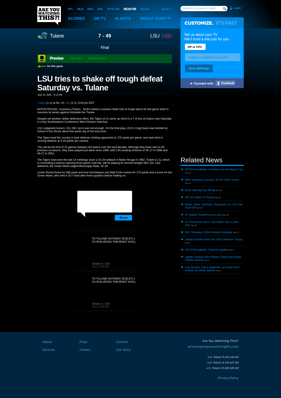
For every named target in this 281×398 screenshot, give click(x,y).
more (164, 9)
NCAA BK (113, 9)
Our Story (123, 349)
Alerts (123, 18)
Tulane (57, 35)
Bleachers (97, 58)
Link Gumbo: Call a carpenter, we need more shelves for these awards (212, 269)
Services (49, 349)
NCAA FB (130, 9)
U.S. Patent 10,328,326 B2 (222, 368)
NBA (90, 9)
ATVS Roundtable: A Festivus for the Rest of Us (214, 169)
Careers (85, 349)
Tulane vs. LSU (101, 263)
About (155, 18)
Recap (76, 58)
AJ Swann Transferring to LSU (203, 214)
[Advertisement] (212, 123)
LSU (154, 35)
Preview (56, 58)
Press (83, 342)
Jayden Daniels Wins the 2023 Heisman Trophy (214, 239)
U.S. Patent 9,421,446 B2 (222, 357)
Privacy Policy (228, 378)
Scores (76, 18)
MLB (80, 9)
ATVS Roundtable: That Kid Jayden (206, 249)
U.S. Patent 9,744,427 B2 (222, 362)
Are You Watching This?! (49, 15)
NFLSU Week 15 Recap (199, 197)
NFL (70, 9)
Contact (122, 342)
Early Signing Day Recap (200, 190)
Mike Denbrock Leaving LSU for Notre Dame (212, 179)
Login (237, 7)
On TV (100, 18)
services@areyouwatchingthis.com (212, 346)
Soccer (144, 9)
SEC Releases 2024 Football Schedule (208, 232)
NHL (100, 9)
